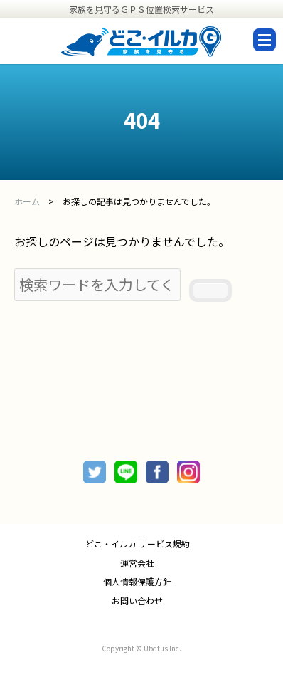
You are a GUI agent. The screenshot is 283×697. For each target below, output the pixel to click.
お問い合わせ (137, 601)
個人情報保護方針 (137, 581)
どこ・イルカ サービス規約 (137, 544)
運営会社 (137, 563)
